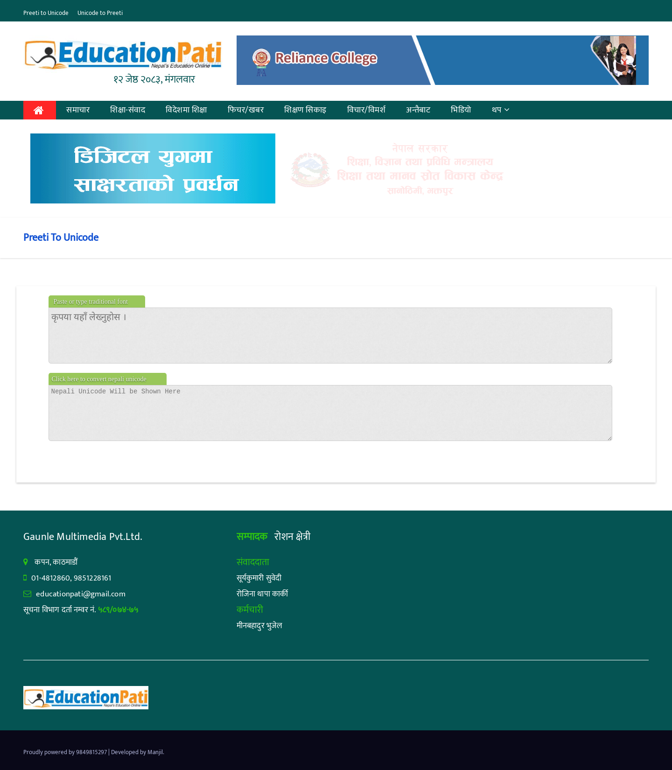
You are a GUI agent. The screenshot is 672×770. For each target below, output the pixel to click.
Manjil (155, 752)
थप (501, 110)
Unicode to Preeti (100, 13)
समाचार (78, 110)
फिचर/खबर (246, 110)
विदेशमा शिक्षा (186, 110)
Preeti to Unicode (46, 13)
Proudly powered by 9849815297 (65, 752)
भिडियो (461, 110)
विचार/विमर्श (366, 110)
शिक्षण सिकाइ (305, 110)
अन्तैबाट (418, 110)
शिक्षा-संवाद (127, 110)
